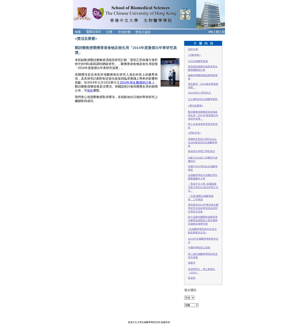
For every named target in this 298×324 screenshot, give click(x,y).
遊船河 (191, 262)
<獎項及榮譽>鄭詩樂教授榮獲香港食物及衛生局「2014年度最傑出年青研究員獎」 (203, 112)
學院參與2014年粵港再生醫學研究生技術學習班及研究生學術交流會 (203, 208)
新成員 (191, 278)
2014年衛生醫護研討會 (135, 82)
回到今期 (193, 49)
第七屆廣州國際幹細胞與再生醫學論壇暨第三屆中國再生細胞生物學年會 (203, 220)
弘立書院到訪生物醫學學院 (203, 99)
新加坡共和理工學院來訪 (201, 151)
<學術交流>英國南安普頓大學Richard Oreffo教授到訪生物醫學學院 (202, 139)
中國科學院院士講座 (199, 247)
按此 (90, 90)
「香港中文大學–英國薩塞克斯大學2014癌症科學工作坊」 (203, 187)
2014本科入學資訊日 (199, 92)
